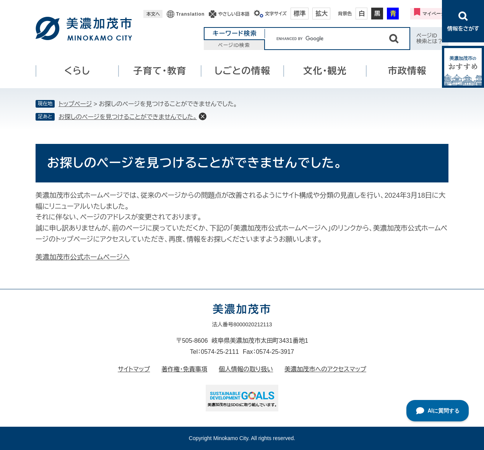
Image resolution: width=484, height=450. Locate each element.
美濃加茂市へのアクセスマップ (325, 369)
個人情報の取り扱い (246, 369)
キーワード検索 (235, 33)
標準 (300, 13)
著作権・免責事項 (184, 369)
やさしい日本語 (233, 14)
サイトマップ (134, 369)
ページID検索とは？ (429, 38)
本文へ (153, 14)
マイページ (433, 13)
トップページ (75, 104)
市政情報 (407, 71)
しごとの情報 (242, 71)
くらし (77, 71)
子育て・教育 (160, 71)
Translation (190, 14)
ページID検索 (234, 45)
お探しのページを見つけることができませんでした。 (127, 117)
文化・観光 (325, 71)
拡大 (321, 13)
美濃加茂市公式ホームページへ (83, 257)
